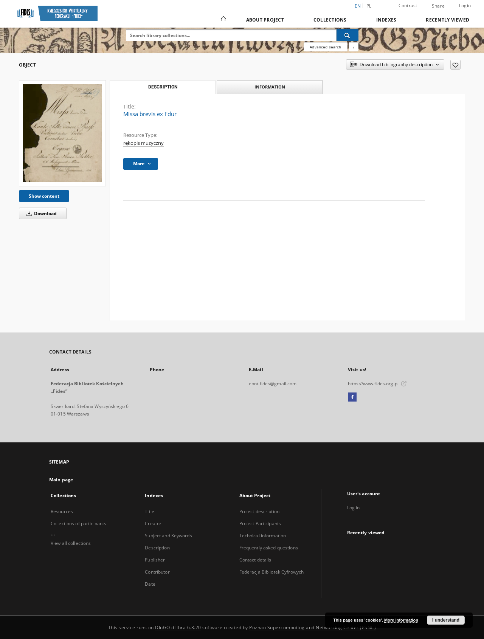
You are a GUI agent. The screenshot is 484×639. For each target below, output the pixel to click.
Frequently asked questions (268, 547)
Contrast (408, 5)
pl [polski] (369, 5)
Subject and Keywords (168, 535)
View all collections (71, 543)
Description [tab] (162, 87)
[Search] (347, 35)
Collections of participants (78, 523)
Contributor (157, 572)
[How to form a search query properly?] (353, 46)
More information (401, 620)
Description (157, 547)
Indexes (386, 20)
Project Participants (260, 523)
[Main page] (222, 19)
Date (150, 584)
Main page (61, 479)
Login (465, 5)
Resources (62, 511)
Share (438, 6)
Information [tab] (269, 87)
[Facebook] (352, 397)
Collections (330, 20)
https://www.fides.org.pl (377, 383)
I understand (445, 620)
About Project (265, 20)
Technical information (262, 535)
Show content (44, 196)
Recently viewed (447, 20)
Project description (259, 511)
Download (40, 213)
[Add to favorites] (455, 65)
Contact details (255, 560)
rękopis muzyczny (143, 143)
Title (149, 511)
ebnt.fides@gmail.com (272, 383)
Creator (153, 523)
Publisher (155, 560)
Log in (353, 507)
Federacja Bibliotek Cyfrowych (271, 572)
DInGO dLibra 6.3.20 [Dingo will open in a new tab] (178, 627)
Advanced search (325, 47)
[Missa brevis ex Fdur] (62, 133)
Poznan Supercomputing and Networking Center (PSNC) (312, 627)
